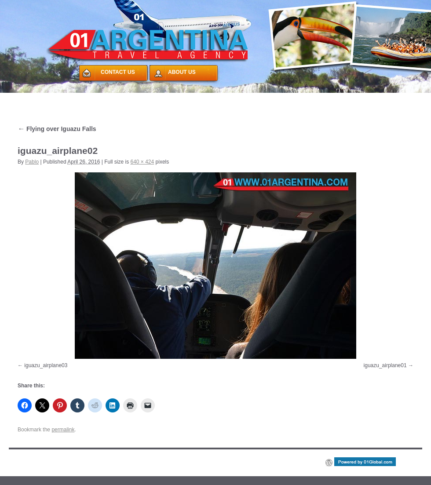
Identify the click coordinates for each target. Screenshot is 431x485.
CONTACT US (118, 72)
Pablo (32, 162)
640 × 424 (142, 162)
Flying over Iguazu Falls (57, 128)
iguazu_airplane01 (385, 365)
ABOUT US (182, 72)
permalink (62, 430)
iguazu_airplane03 (45, 365)
